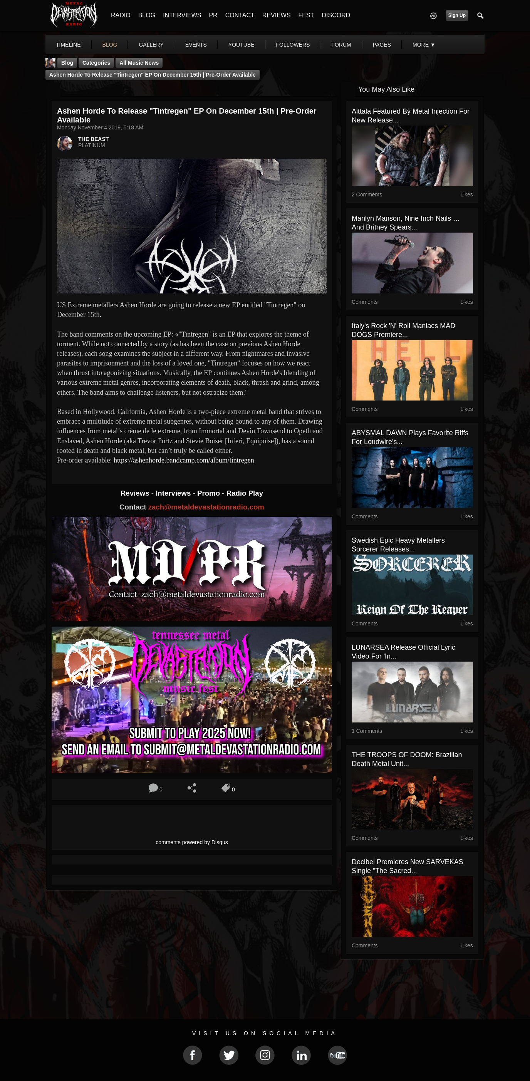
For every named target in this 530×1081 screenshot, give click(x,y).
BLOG (146, 15)
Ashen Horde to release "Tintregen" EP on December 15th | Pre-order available (152, 75)
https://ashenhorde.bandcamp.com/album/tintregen (184, 460)
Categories (96, 63)
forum (341, 45)
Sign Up (457, 15)
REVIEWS (276, 15)
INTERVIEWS (182, 15)
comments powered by (192, 842)
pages (382, 45)
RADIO (121, 15)
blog (109, 45)
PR (213, 15)
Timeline (68, 45)
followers (293, 45)
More (424, 45)
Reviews (136, 493)
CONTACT (240, 15)
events (196, 45)
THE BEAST (93, 139)
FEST (306, 15)
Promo (209, 493)
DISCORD (336, 15)
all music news (139, 63)
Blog (67, 63)
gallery (151, 45)
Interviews (174, 493)
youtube (241, 45)
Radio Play (244, 493)
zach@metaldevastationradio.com (206, 507)
